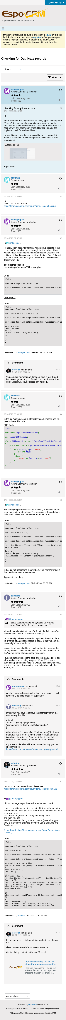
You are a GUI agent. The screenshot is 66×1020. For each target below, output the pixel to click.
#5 (61, 500)
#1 (61, 108)
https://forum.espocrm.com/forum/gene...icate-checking (30, 206)
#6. (58, 686)
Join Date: (16, 98)
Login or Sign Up (55, 2)
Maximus (15, 243)
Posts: (14, 101)
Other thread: (10, 830)
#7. (58, 933)
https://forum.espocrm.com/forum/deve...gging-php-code (32, 749)
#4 (61, 414)
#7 (61, 782)
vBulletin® (32, 1005)
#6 (61, 614)
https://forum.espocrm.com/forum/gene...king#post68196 (30, 789)
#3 (61, 238)
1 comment (17, 363)
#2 (61, 196)
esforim (21, 915)
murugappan (24, 352)
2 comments (18, 679)
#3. (58, 369)
